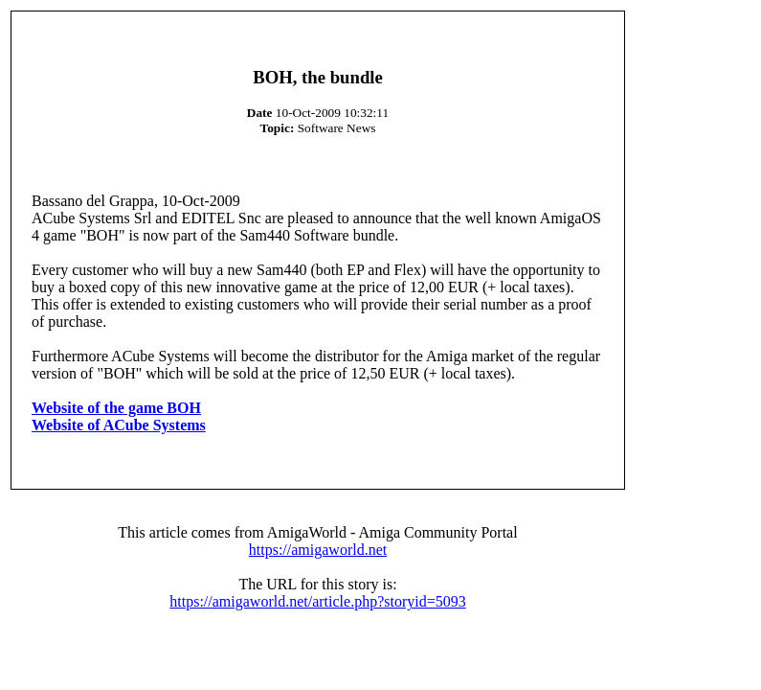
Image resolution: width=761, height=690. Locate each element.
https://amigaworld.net (318, 549)
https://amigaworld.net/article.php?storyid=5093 (317, 601)
